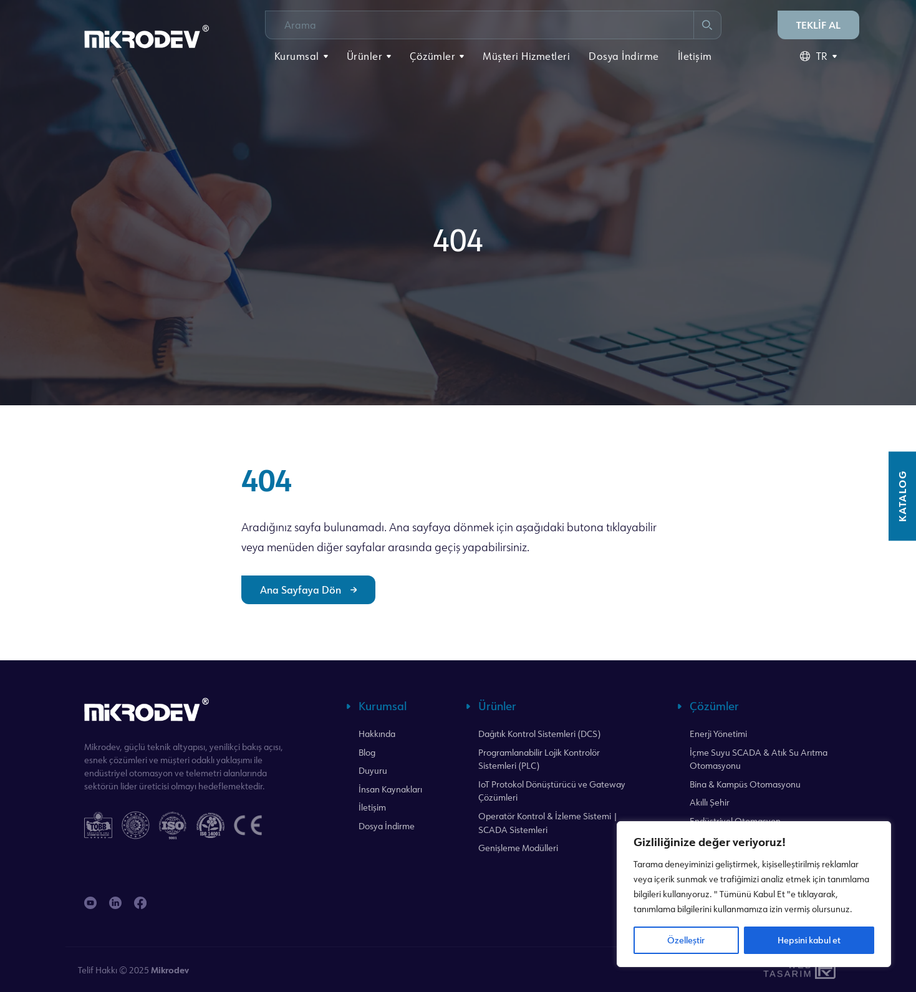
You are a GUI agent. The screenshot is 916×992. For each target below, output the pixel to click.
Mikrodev (170, 970)
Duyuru (373, 770)
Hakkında (377, 733)
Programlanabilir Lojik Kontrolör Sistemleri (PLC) (539, 759)
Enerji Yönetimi (718, 733)
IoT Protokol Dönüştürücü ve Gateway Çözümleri (551, 791)
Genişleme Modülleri (518, 847)
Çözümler (432, 56)
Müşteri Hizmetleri (526, 56)
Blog (367, 752)
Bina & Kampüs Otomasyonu (745, 784)
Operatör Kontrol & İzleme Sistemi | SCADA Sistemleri (548, 823)
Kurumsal (296, 56)
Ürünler (365, 56)
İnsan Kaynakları (390, 789)
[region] (754, 894)
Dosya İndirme (624, 56)
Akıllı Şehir (710, 802)
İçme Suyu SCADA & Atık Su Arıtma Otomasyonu (758, 759)
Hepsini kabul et (809, 940)
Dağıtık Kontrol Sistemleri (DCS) (539, 733)
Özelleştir (686, 940)
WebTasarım (786, 970)
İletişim (695, 56)
